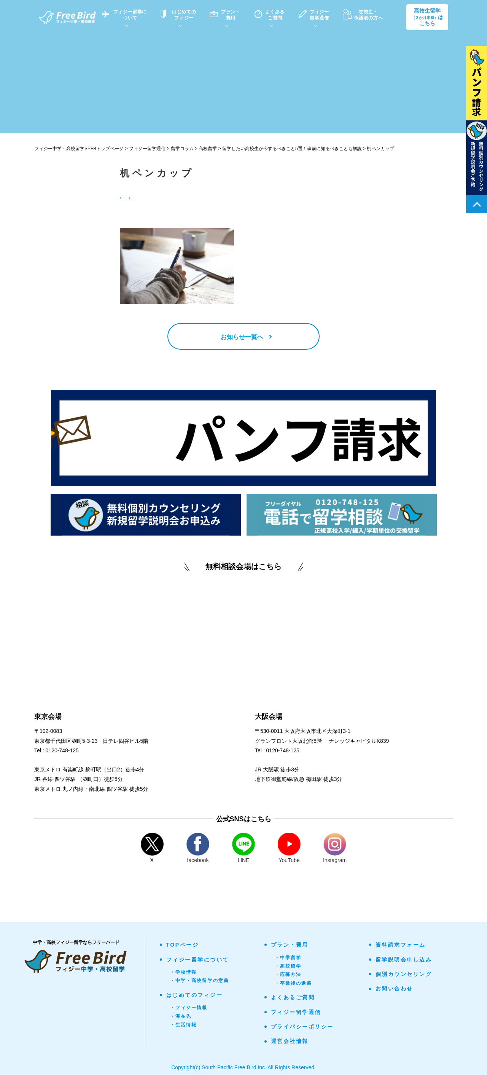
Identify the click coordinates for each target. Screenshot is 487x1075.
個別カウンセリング (404, 974)
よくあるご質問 (293, 997)
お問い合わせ (394, 988)
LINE (243, 848)
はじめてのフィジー (194, 995)
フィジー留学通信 (296, 1012)
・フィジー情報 (189, 1007)
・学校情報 (183, 972)
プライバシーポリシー (302, 1027)
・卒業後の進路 (293, 983)
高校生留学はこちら (427, 17)
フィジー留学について (197, 960)
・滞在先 (181, 1016)
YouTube (289, 848)
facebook (197, 848)
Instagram (335, 848)
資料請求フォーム (401, 945)
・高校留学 (288, 966)
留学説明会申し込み (404, 960)
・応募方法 (288, 974)
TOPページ (182, 945)
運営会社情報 (290, 1041)
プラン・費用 (290, 945)
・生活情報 (183, 1024)
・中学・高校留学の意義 (199, 980)
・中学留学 (288, 957)
